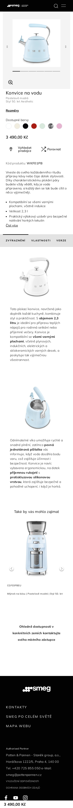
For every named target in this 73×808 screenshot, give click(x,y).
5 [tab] (48, 70)
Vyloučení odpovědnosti (22, 781)
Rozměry (12, 110)
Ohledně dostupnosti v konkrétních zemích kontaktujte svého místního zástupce (37, 633)
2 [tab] (24, 70)
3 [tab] (33, 70)
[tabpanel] (36, 43)
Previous (11, 568)
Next (61, 568)
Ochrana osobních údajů (23, 787)
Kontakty (16, 707)
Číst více (12, 225)
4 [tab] (40, 70)
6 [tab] (56, 70)
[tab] (15, 240)
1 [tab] (17, 70)
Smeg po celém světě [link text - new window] (29, 716)
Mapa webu (18, 726)
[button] (10, 82)
